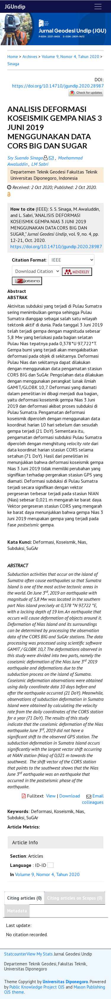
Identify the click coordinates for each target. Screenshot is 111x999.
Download (69, 796)
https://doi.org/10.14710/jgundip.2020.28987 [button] (56, 246)
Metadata (17, 911)
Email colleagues (93, 799)
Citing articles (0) (24, 898)
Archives (29, 56)
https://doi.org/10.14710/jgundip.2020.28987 (58, 86)
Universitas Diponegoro (65, 981)
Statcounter (15, 954)
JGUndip (15, 6)
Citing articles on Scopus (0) (74, 898)
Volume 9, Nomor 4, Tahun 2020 (70, 56)
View (51, 796)
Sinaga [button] (13, 63)
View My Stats (40, 954)
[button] (8, 194)
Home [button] (12, 56)
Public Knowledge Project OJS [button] (37, 987)
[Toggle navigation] (98, 6)
